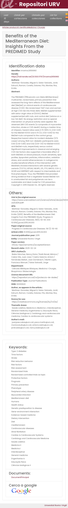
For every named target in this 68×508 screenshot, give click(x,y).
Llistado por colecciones (38, 17)
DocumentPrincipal (20, 477)
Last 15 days (6, 18)
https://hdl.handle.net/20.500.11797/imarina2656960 (35, 76)
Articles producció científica (15, 27)
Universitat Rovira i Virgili (55, 505)
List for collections (56, 17)
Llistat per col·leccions (20, 17)
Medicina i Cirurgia (36, 27)
